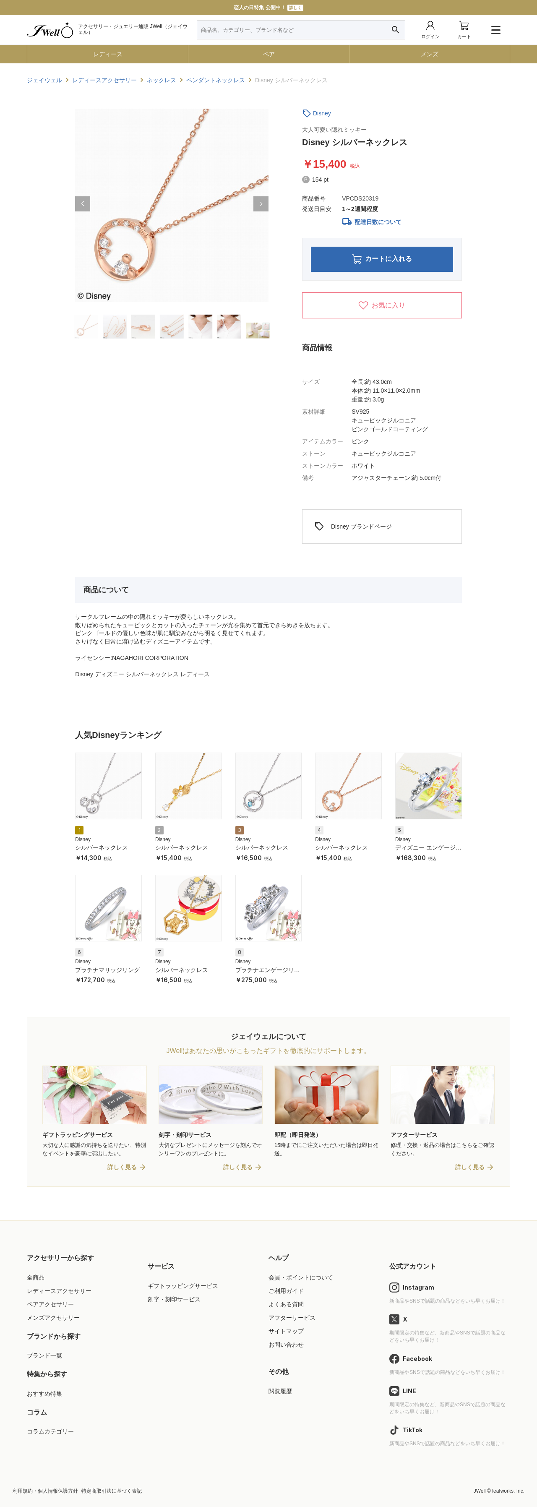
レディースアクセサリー (59, 1292)
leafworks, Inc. (508, 1493)
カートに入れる (382, 260)
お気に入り (381, 307)
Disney (322, 113)
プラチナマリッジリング (107, 971)
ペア (269, 54)
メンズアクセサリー (53, 1319)
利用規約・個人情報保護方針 (45, 1493)
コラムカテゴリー (50, 1433)
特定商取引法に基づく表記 (111, 1493)
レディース (108, 54)
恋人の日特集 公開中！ (268, 8)
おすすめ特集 (44, 1395)
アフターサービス (291, 1319)
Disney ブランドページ (353, 528)
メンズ (429, 54)
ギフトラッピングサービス (183, 1287)
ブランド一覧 (44, 1357)
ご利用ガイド (286, 1292)
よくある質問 (286, 1306)
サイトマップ (286, 1333)
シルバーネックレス (101, 849)
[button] (82, 203)
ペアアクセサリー (50, 1306)
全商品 (35, 1279)
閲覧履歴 (280, 1392)
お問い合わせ (286, 1346)
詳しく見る (122, 1169)
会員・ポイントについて (300, 1279)
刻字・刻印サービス (174, 1301)
